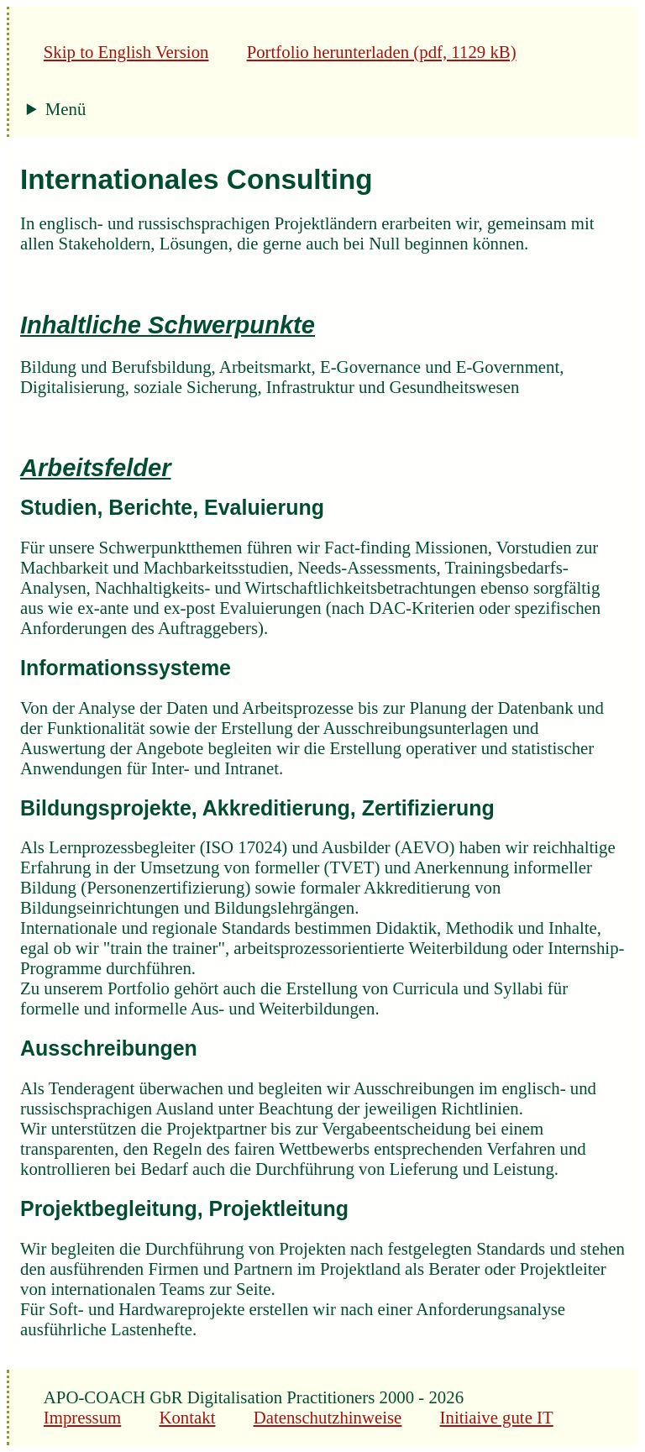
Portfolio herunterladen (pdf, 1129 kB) (382, 51)
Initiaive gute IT (496, 1417)
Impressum (82, 1417)
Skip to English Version (126, 51)
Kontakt (187, 1417)
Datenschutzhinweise (328, 1417)
